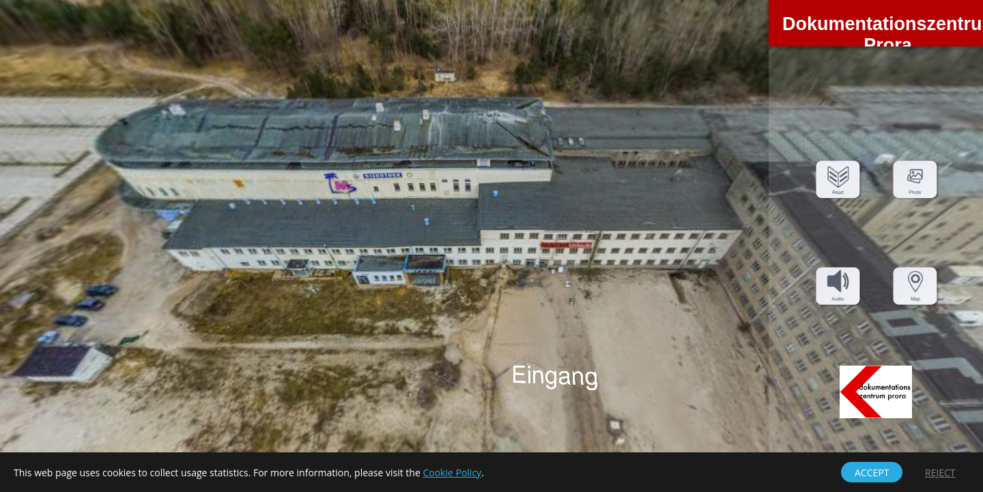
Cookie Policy (452, 472)
